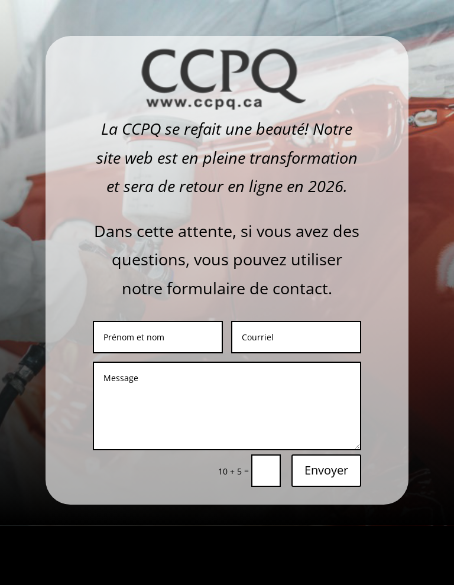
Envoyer (326, 470)
